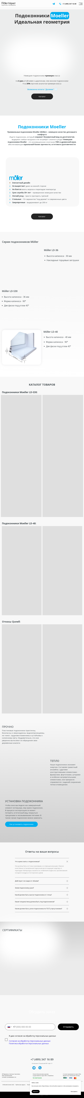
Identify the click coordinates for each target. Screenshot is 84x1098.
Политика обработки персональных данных (29, 1043)
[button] (56, 89)
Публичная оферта (20, 1084)
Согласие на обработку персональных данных (29, 1041)
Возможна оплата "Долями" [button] (40, 89)
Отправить (68, 1027)
